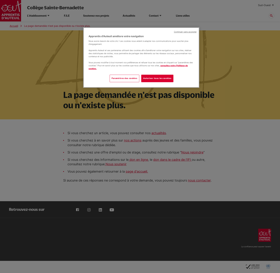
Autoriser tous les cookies (157, 78)
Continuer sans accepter (185, 32)
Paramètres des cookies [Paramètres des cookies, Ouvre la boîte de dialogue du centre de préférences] (124, 78)
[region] (141, 57)
